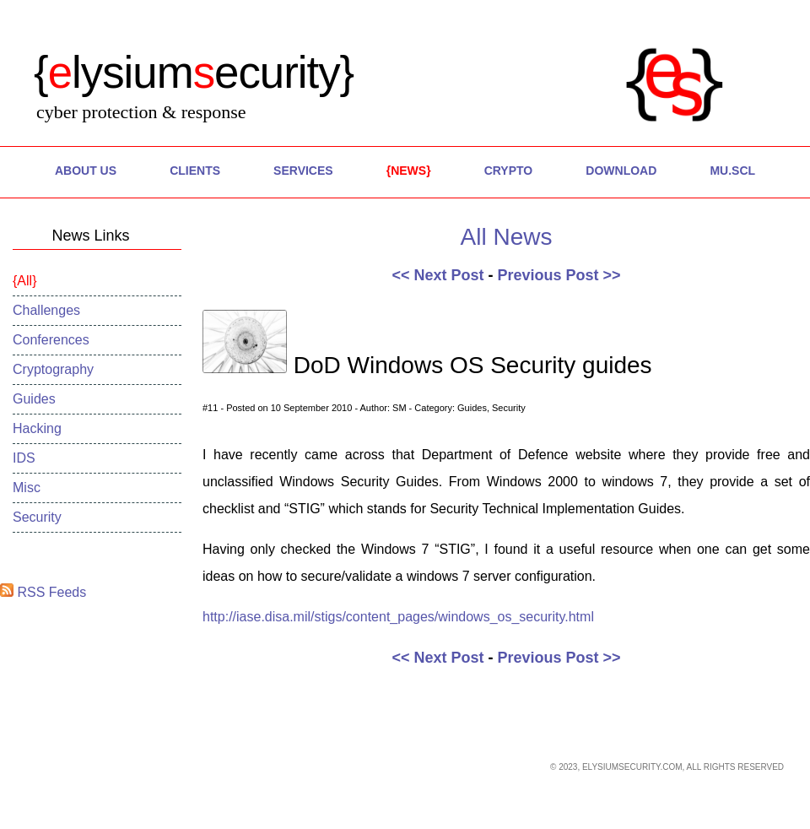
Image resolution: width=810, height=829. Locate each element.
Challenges (46, 310)
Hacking (37, 428)
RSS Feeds (43, 592)
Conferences (51, 340)
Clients (195, 170)
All (24, 281)
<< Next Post (437, 275)
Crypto (508, 170)
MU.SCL (732, 170)
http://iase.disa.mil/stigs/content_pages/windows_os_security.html (398, 617)
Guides (34, 399)
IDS (24, 458)
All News (507, 237)
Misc (26, 487)
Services (303, 170)
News (408, 170)
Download (621, 170)
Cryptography (53, 369)
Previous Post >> (558, 275)
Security (37, 517)
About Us (85, 170)
